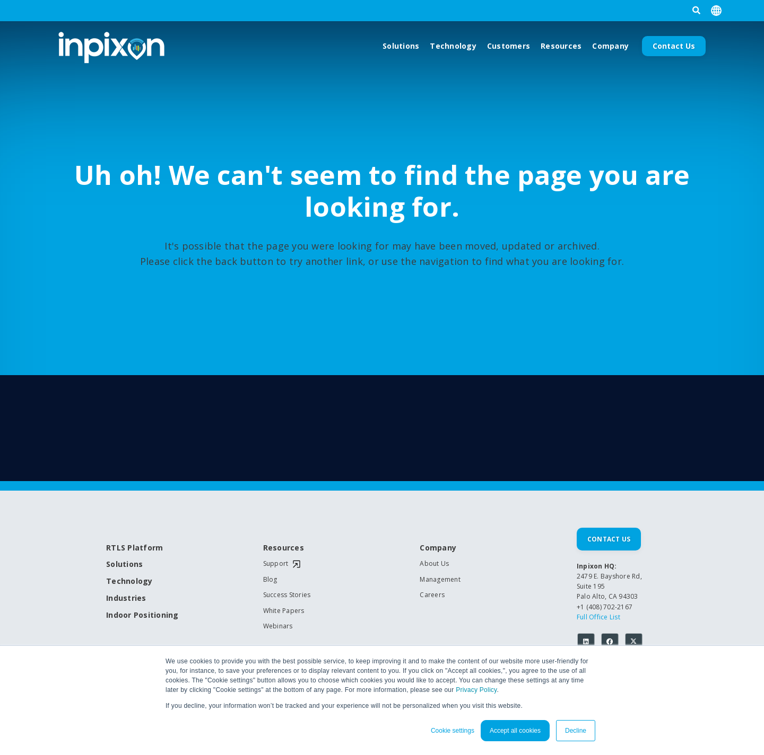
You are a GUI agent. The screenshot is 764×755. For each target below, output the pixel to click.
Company (610, 46)
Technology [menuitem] (129, 581)
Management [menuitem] (440, 579)
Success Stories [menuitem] (287, 595)
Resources (561, 46)
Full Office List (598, 616)
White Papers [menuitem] (284, 611)
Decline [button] (575, 730)
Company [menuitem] (438, 548)
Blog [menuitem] (270, 579)
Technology (453, 46)
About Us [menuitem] (434, 563)
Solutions (401, 46)
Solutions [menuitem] (124, 564)
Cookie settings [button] (452, 730)
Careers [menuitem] (432, 595)
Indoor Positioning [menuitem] (142, 615)
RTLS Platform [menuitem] (134, 548)
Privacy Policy (476, 690)
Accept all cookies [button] (515, 730)
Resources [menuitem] (283, 548)
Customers (508, 46)
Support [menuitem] (276, 563)
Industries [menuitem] (126, 598)
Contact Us (674, 46)
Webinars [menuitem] (278, 626)
